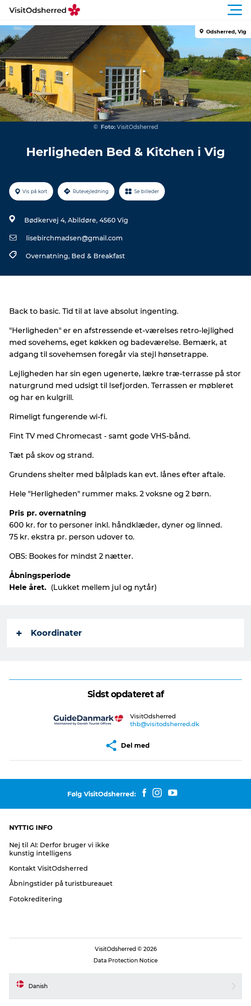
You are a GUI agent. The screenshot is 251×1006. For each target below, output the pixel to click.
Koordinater (49, 633)
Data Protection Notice (125, 960)
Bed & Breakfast (98, 256)
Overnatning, (48, 256)
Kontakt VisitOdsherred (48, 868)
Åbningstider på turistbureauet (61, 883)
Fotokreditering (35, 899)
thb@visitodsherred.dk (164, 724)
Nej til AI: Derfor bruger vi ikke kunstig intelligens (59, 849)
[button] (167, 10)
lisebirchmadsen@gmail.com (74, 238)
